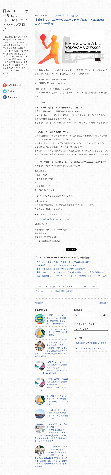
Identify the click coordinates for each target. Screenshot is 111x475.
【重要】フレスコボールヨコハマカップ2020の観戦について (60, 269)
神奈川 (70, 291)
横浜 (57, 291)
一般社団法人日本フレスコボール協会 (90, 343)
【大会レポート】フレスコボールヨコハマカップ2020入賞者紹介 (62, 262)
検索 (104, 315)
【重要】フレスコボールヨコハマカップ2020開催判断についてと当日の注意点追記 (70, 272)
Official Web (14, 85)
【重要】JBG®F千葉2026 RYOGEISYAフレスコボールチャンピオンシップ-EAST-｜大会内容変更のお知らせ (51, 384)
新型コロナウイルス (44, 291)
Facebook (13, 97)
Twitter (11, 91)
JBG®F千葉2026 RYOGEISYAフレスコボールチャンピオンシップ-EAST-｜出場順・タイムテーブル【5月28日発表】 (51, 367)
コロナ (38, 286)
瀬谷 (63, 291)
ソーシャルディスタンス (54, 286)
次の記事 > (103, 303)
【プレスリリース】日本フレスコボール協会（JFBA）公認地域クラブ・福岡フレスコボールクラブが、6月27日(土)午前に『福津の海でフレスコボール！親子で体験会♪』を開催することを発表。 (51, 432)
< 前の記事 (39, 303)
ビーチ (69, 286)
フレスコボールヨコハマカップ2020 (67, 16)
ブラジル (94, 286)
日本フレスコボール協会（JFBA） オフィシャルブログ (16, 20)
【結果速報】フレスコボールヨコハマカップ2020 (55, 265)
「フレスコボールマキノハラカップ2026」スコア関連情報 (57, 332)
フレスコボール (81, 286)
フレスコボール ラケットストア (87, 348)
